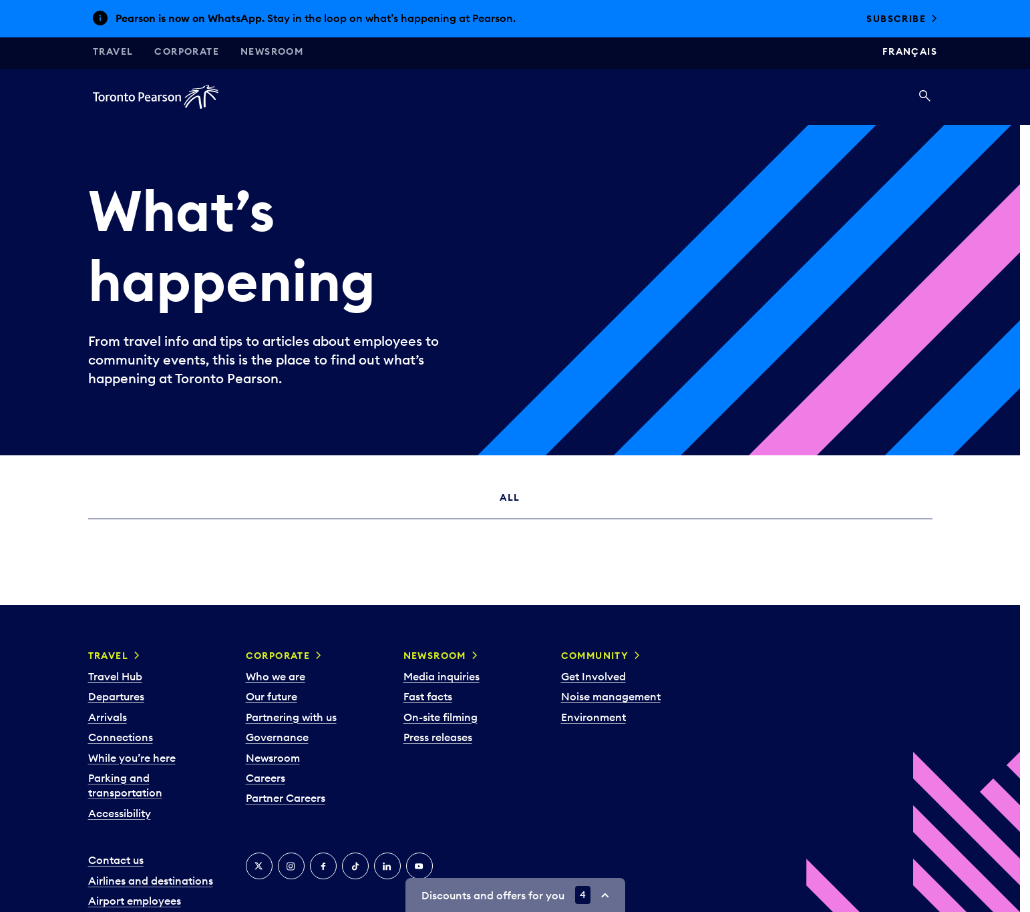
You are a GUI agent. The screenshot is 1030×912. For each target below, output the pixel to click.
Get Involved (593, 676)
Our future (271, 696)
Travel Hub (115, 676)
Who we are (275, 676)
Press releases (437, 737)
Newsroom (271, 51)
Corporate (186, 51)
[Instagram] (291, 866)
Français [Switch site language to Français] (909, 51)
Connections (120, 737)
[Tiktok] (355, 866)
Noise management (611, 696)
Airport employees (134, 900)
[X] (259, 866)
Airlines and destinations (150, 880)
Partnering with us (291, 717)
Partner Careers (285, 798)
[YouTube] (419, 866)
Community (595, 656)
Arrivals (107, 717)
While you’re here (132, 757)
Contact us (116, 860)
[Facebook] (323, 866)
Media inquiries (441, 676)
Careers (265, 777)
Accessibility (119, 813)
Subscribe (896, 19)
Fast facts (427, 696)
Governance (277, 737)
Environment (593, 717)
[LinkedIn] (387, 866)
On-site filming (440, 717)
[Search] (924, 97)
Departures (116, 696)
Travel (113, 51)
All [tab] (510, 497)
